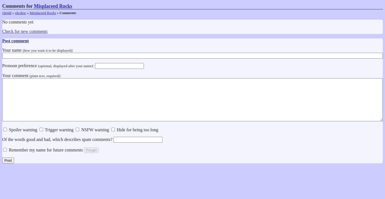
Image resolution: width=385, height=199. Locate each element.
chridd (6, 13)
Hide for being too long (134, 138)
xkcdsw (20, 13)
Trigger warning (56, 138)
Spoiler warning (20, 138)
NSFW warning (92, 138)
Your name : (192, 53)
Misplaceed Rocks (53, 6)
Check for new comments (25, 31)
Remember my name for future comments (43, 158)
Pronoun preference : (73, 65)
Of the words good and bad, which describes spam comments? (82, 147)
